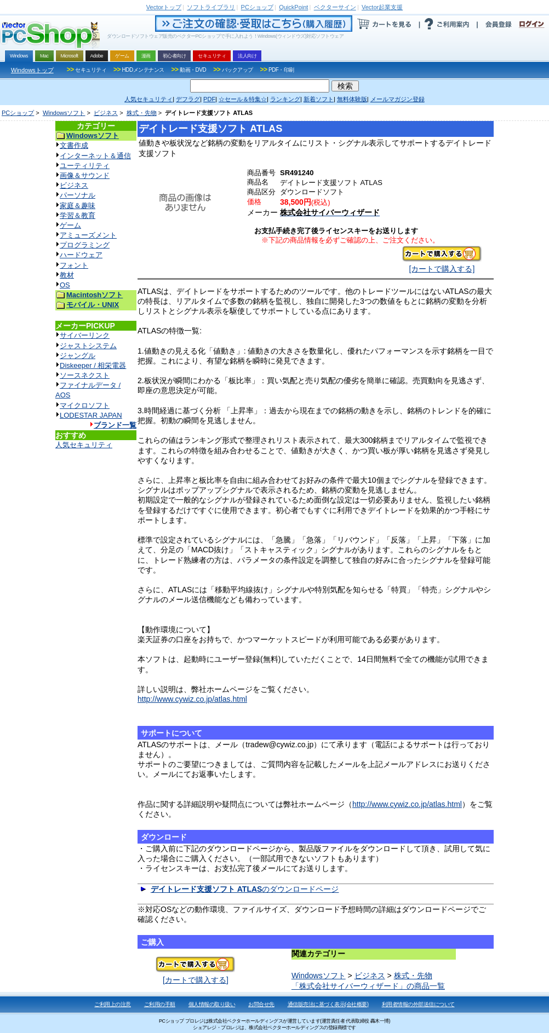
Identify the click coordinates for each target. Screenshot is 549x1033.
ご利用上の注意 (112, 1004)
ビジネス (106, 112)
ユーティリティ (85, 165)
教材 (67, 275)
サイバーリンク (85, 335)
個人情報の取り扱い (212, 1004)
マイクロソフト (85, 405)
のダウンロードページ (245, 889)
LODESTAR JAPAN (91, 415)
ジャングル (77, 355)
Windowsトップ (32, 70)
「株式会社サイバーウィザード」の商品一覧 (368, 986)
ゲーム (70, 225)
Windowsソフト (64, 112)
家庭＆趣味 (77, 205)
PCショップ (18, 112)
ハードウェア (81, 255)
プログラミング (85, 245)
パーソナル (77, 195)
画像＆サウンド (85, 175)
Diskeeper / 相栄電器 (93, 365)
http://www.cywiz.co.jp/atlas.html (192, 699)
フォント (74, 265)
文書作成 (74, 145)
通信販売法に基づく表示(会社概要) (328, 1004)
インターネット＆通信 (95, 156)
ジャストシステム (88, 346)
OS (65, 285)
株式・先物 (142, 112)
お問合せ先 (261, 1004)
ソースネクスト (85, 375)
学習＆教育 (77, 215)
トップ (163, 7)
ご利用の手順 (159, 1004)
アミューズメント (88, 235)
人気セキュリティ (83, 445)
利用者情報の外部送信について (418, 1004)
